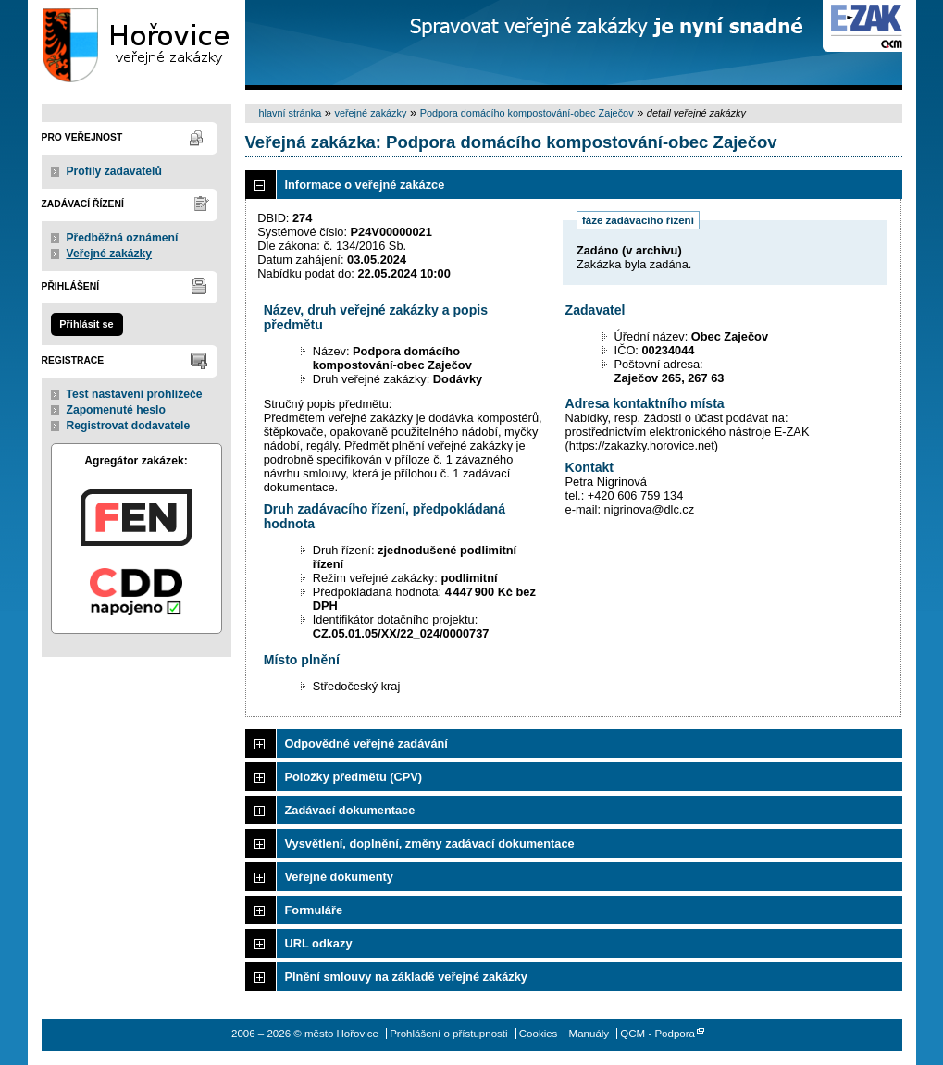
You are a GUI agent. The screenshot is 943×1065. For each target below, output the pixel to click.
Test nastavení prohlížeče (135, 394)
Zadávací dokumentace (350, 810)
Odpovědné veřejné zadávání (366, 743)
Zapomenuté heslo (116, 409)
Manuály (589, 1033)
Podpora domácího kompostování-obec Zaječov (527, 112)
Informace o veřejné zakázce (365, 185)
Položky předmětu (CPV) (354, 777)
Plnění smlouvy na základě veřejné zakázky (406, 977)
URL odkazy (319, 943)
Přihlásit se (86, 323)
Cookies (538, 1033)
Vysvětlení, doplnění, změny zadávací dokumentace (430, 843)
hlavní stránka (290, 112)
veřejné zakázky (370, 112)
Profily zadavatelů (114, 171)
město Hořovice (136, 45)
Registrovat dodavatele (129, 425)
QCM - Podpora (657, 1033)
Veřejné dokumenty (339, 877)
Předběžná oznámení (123, 237)
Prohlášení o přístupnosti (448, 1033)
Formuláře (314, 910)
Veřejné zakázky (110, 253)
